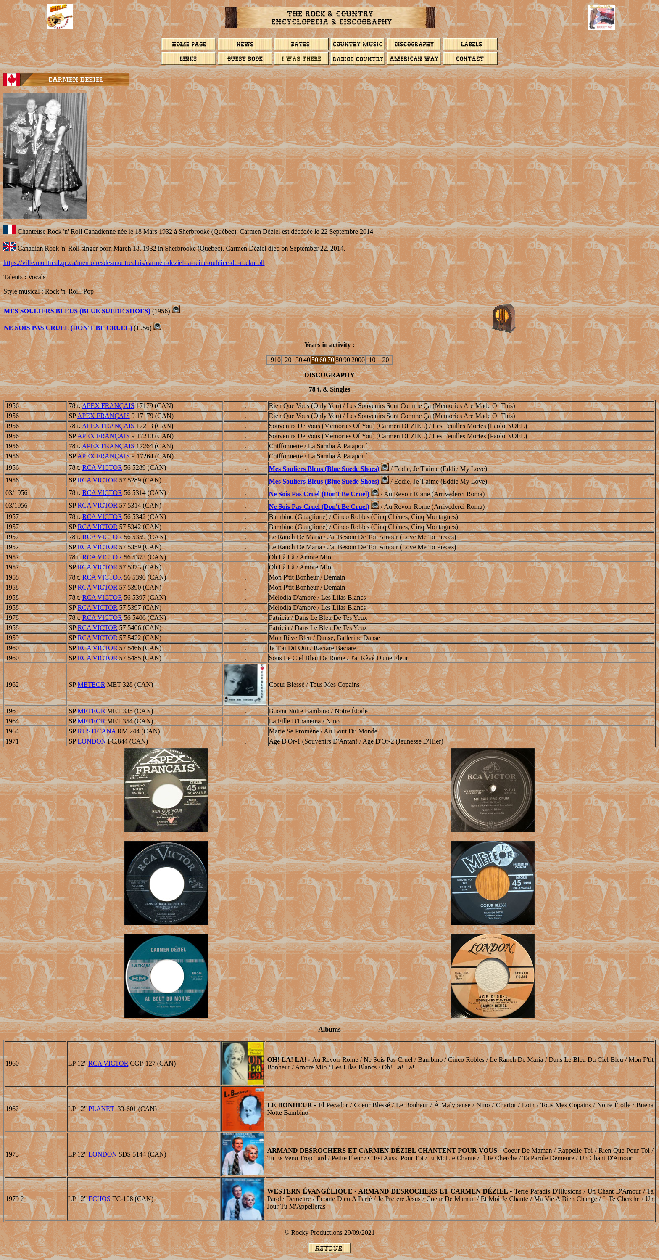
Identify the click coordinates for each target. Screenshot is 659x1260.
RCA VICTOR (102, 467)
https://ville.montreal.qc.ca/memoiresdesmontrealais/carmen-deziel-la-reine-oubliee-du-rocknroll (134, 262)
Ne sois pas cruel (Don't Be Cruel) (68, 327)
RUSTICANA (97, 731)
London (102, 1154)
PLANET (101, 1108)
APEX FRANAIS (108, 405)
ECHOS (99, 1198)
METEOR (91, 684)
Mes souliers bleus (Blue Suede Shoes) (77, 311)
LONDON (92, 741)
